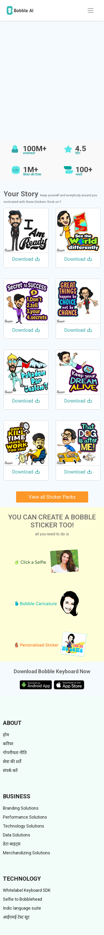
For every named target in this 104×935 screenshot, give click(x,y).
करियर (8, 743)
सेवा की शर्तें (12, 761)
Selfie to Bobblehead (22, 899)
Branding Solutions (21, 808)
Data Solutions (16, 834)
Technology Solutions (23, 826)
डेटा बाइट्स (11, 843)
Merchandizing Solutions (26, 852)
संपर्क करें (10, 770)
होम (6, 734)
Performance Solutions (25, 817)
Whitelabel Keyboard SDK (27, 890)
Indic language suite (22, 908)
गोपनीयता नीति (15, 752)
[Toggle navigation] (90, 10)
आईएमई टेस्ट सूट (16, 917)
